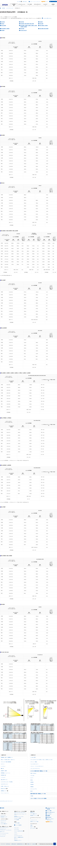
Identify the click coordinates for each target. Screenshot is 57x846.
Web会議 (32, 784)
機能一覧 (2, 768)
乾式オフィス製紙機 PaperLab (18, 837)
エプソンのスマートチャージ (4, 827)
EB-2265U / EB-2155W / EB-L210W (27, 23)
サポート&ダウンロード (51, 812)
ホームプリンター (3, 815)
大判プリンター (2, 831)
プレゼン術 (32, 775)
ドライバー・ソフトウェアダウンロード (37, 766)
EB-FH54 (3, 21)
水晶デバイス (32, 826)
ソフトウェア (3, 777)
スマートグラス (16, 829)
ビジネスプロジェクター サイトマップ (6, 801)
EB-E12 (2, 23)
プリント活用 (49, 810)
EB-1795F (22, 28)
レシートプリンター (3, 834)
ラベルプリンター (2, 836)
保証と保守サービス (4, 779)
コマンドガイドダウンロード (35, 768)
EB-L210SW (3, 25)
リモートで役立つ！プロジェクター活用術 (38, 798)
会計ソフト (16, 838)
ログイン (44, 1)
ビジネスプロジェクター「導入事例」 (7, 781)
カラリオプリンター (3, 820)
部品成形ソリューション (34, 815)
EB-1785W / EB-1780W (43, 28)
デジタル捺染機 (16, 819)
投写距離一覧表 (3, 775)
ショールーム (3, 766)
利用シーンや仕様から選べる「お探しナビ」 (8, 759)
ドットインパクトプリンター (4, 833)
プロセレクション (3, 822)
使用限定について (4, 790)
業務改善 (32, 786)
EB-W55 (41, 21)
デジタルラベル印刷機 (17, 818)
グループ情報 (19, 1)
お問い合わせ (25, 1)
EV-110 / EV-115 (23, 30)
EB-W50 (2, 30)
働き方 (32, 791)
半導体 (31, 825)
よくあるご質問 (33, 757)
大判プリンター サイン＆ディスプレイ (20, 812)
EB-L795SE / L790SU (43, 25)
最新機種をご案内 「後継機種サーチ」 (7, 757)
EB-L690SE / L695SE (5, 28)
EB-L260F (41, 23)
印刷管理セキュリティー (17, 840)
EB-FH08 (22, 21)
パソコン (15, 832)
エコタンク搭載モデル (4, 823)
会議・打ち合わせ (33, 773)
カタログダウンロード (4, 784)
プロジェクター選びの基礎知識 (6, 761)
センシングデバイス (33, 828)
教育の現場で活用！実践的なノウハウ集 (38, 793)
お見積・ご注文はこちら (5, 786)
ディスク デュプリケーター (18, 835)
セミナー (32, 777)
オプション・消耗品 (34, 761)
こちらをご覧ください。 (47, 18)
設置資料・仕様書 (4, 770)
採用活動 (32, 782)
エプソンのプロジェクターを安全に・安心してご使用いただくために (42, 759)
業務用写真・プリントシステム (18, 816)
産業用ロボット (32, 812)
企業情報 (48, 815)
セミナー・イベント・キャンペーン (35, 1)
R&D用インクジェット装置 (34, 821)
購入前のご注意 (4, 788)
